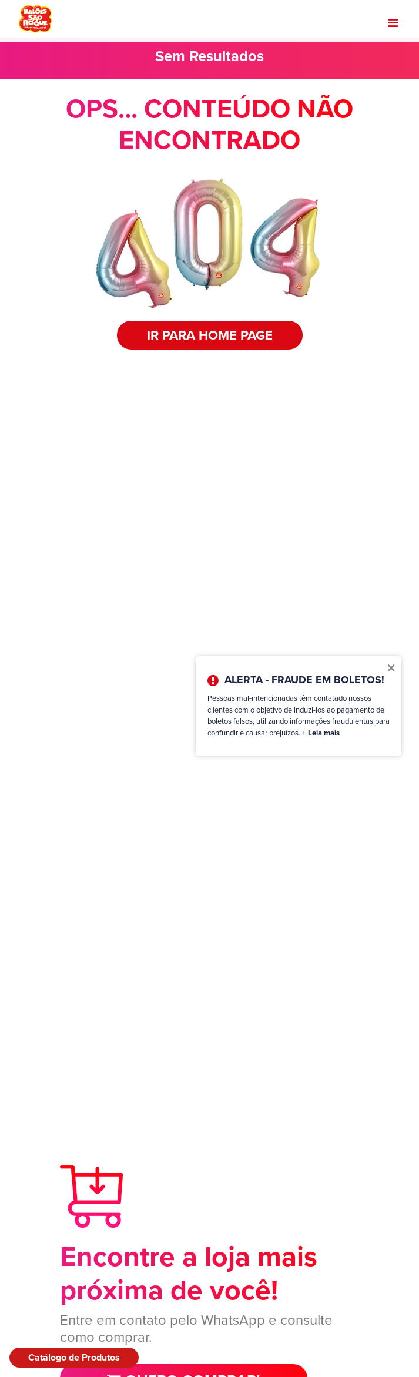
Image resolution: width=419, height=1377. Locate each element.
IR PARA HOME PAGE (210, 335)
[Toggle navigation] (392, 23)
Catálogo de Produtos (74, 1357)
